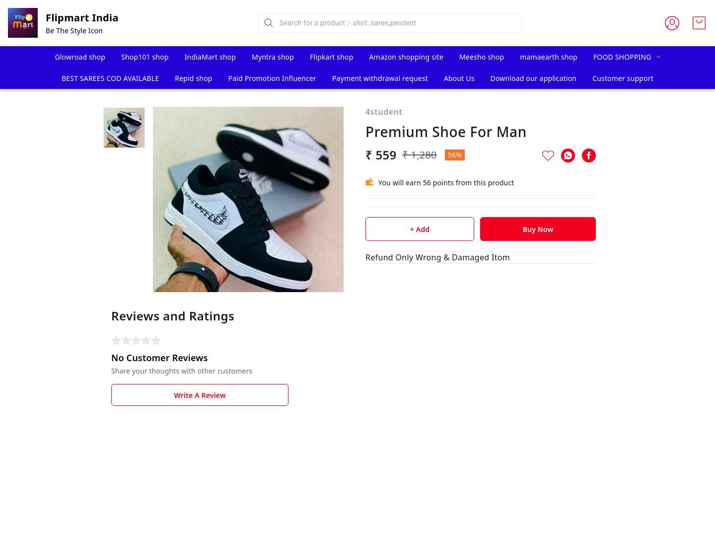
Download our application (534, 78)
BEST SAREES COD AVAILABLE (110, 78)
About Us (459, 78)
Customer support (622, 78)
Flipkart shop (332, 57)
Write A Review (199, 395)
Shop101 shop (145, 57)
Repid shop (193, 78)
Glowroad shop (80, 57)
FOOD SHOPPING (622, 57)
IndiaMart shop (210, 57)
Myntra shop (273, 57)
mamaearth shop (548, 57)
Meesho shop (481, 57)
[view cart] (699, 22)
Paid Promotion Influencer (272, 78)
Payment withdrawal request (380, 78)
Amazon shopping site (406, 57)
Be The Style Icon (74, 30)
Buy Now (538, 229)
